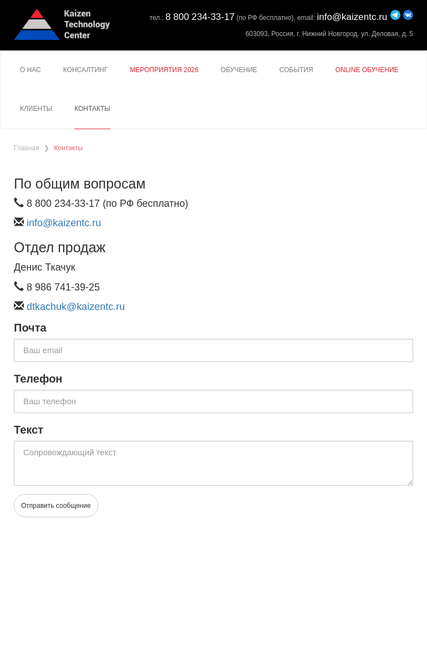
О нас (30, 70)
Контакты (92, 109)
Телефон (38, 379)
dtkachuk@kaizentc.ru (76, 306)
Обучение (239, 70)
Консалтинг (85, 70)
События (296, 70)
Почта (30, 328)
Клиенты (36, 109)
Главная (26, 148)
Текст (28, 430)
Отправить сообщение (56, 506)
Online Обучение (367, 70)
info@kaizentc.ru (352, 17)
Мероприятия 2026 (164, 70)
